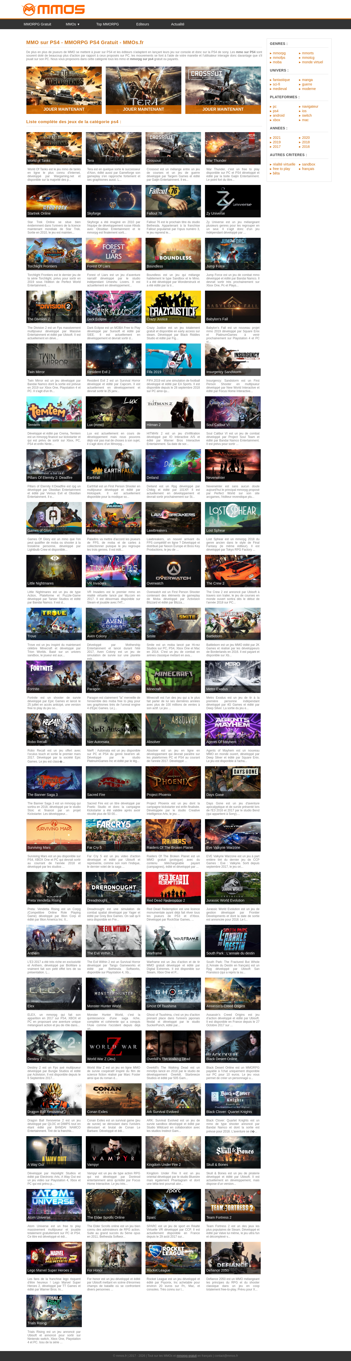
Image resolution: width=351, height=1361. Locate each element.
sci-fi (276, 84)
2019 (277, 142)
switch (307, 115)
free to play (281, 169)
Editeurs (142, 24)
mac (305, 120)
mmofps (279, 58)
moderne (309, 89)
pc (275, 106)
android (279, 115)
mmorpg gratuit (187, 1356)
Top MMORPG (107, 24)
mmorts (308, 53)
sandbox (308, 164)
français (308, 169)
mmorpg (279, 53)
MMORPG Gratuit (37, 24)
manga (307, 80)
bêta (276, 173)
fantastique (281, 80)
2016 (306, 147)
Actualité (178, 24)
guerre (307, 84)
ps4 (276, 111)
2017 (277, 147)
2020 (306, 138)
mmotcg (308, 58)
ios (304, 111)
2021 (277, 138)
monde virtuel (312, 62)
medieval (280, 89)
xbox (276, 120)
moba (277, 62)
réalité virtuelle (284, 164)
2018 (306, 142)
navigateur (310, 106)
